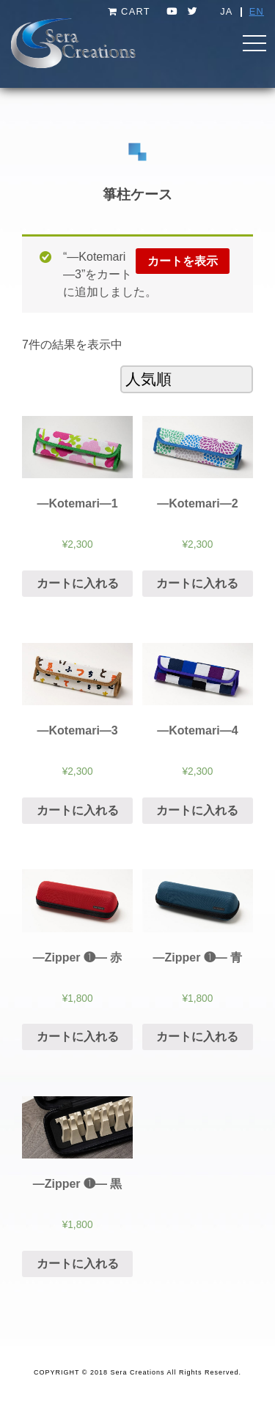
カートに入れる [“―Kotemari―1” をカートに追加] (78, 583)
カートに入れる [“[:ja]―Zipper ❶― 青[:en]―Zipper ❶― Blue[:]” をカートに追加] (197, 1036)
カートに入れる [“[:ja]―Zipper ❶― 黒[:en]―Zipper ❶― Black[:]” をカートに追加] (78, 1263)
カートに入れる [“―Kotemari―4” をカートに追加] (197, 810)
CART (129, 11)
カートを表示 (182, 261)
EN (256, 11)
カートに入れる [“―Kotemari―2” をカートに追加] (197, 583)
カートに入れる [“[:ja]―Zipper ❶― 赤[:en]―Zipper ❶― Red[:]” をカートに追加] (78, 1036)
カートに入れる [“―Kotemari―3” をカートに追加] (78, 810)
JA (226, 11)
